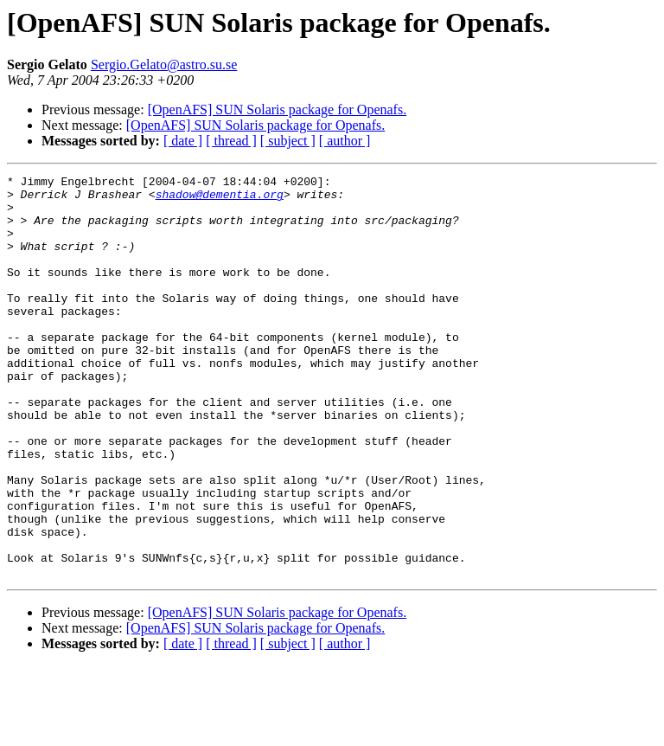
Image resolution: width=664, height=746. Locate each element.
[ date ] (182, 140)
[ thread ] (231, 140)
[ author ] (345, 140)
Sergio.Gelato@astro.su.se (164, 64)
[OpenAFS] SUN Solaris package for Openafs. (277, 109)
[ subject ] (288, 140)
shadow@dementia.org (220, 199)
